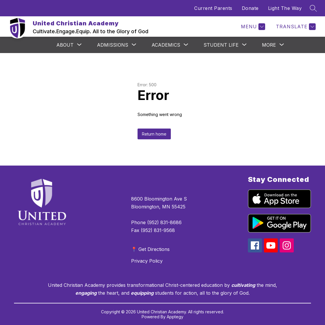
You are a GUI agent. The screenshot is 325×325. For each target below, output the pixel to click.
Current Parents (213, 8)
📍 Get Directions (150, 249)
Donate (250, 8)
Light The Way (285, 8)
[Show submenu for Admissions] (112, 44)
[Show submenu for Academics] (166, 44)
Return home (154, 133)
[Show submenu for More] (269, 44)
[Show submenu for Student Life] (221, 44)
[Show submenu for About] (65, 44)
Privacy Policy (147, 261)
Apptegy (175, 316)
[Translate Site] (295, 26)
